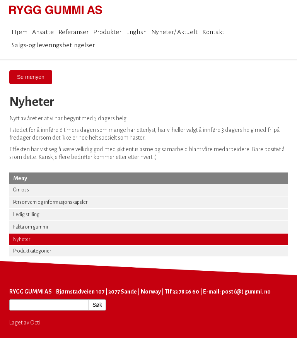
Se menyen (30, 77)
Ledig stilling (26, 214)
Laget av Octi (24, 322)
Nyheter (21, 239)
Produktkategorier (32, 251)
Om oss (21, 190)
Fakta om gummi (30, 227)
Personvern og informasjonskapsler (50, 202)
